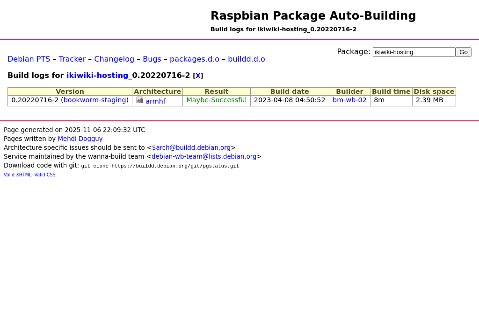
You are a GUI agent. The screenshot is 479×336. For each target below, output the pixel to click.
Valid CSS (45, 174)
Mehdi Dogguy (80, 138)
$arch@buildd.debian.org (191, 147)
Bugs (152, 59)
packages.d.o (194, 59)
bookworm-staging (95, 100)
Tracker (72, 59)
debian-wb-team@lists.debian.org (204, 156)
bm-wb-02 (350, 100)
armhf (155, 101)
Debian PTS (28, 59)
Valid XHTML (17, 174)
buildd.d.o (246, 59)
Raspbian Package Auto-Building (313, 15)
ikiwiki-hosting (97, 75)
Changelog (114, 59)
